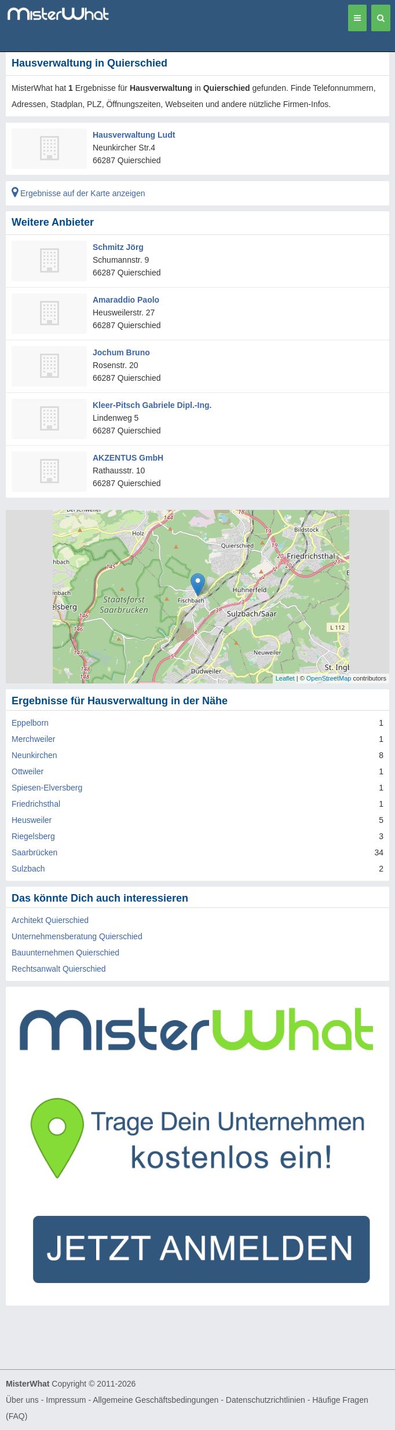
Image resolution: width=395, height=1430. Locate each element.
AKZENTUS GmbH (128, 457)
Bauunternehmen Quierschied (65, 952)
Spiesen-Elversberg (47, 787)
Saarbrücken (34, 852)
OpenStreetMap (329, 678)
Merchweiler (33, 739)
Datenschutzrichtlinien (265, 1400)
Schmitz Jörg (118, 247)
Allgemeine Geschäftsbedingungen (155, 1400)
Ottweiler (27, 771)
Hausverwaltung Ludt (134, 134)
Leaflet (285, 678)
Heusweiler (32, 820)
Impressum (66, 1400)
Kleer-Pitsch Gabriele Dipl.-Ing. (152, 405)
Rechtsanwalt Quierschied (59, 968)
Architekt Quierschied (50, 920)
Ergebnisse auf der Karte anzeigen (78, 193)
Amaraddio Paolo (126, 299)
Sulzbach (28, 868)
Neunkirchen (34, 755)
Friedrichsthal (36, 803)
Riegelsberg (33, 836)
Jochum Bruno (121, 352)
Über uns (22, 1400)
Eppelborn (30, 722)
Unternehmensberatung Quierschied (77, 936)
